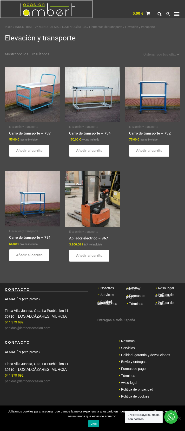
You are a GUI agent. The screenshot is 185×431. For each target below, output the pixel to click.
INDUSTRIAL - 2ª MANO (31, 27)
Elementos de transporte (105, 27)
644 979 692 (14, 323)
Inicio (8, 27)
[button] (159, 14)
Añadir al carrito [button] (29, 150)
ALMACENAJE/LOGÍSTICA (68, 27)
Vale (94, 424)
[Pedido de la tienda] (161, 54)
